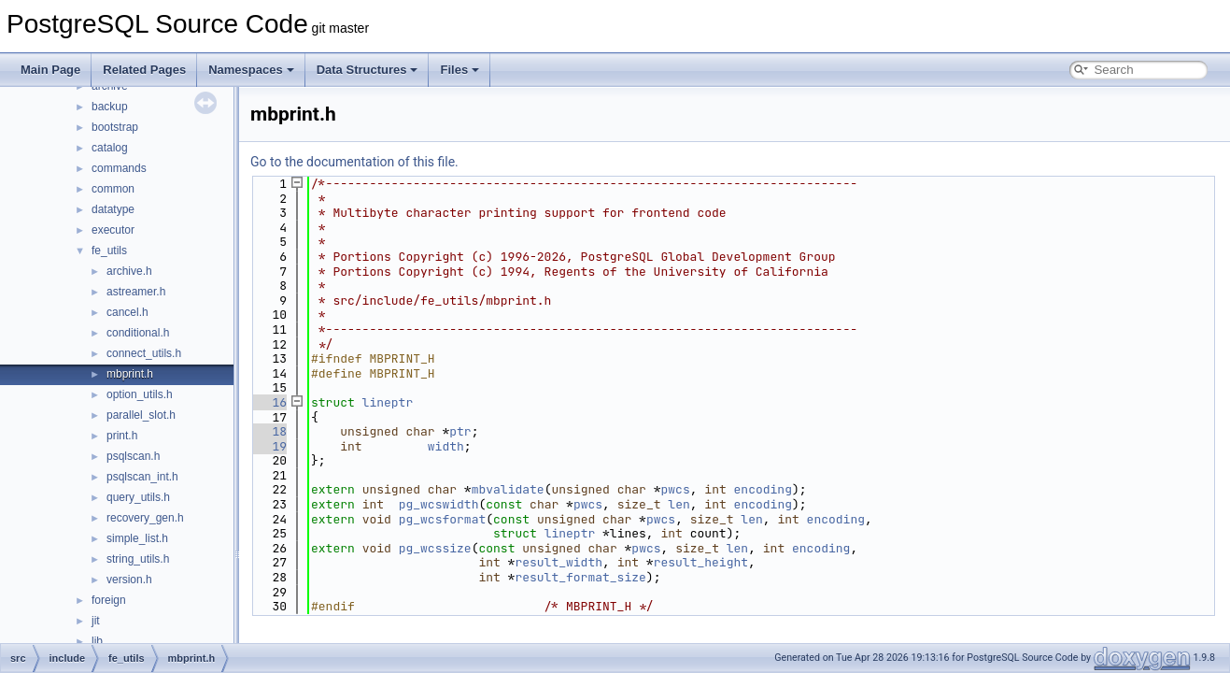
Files (459, 70)
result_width (558, 562)
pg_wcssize (435, 548)
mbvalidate (508, 489)
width (446, 446)
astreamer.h (135, 291)
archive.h (129, 271)
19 (268, 446)
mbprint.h (129, 373)
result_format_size (580, 577)
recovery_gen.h (145, 517)
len (678, 504)
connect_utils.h (143, 353)
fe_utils (109, 250)
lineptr (388, 402)
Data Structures (367, 70)
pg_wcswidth (439, 504)
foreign (109, 600)
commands (119, 168)
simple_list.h (137, 538)
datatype (113, 209)
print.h (121, 435)
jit (96, 620)
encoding (763, 489)
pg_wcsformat (443, 519)
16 (268, 402)
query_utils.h (138, 497)
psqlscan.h (133, 456)
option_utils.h (139, 394)
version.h (129, 579)
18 (268, 431)
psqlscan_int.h (142, 476)
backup (110, 106)
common (113, 188)
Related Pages (144, 70)
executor (113, 229)
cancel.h (127, 312)
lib (97, 641)
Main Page (50, 70)
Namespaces (251, 70)
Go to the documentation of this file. (354, 161)
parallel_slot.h (141, 415)
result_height (701, 562)
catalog (110, 147)
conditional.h (137, 332)
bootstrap (115, 127)
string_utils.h (137, 559)
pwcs (675, 489)
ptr (460, 431)
